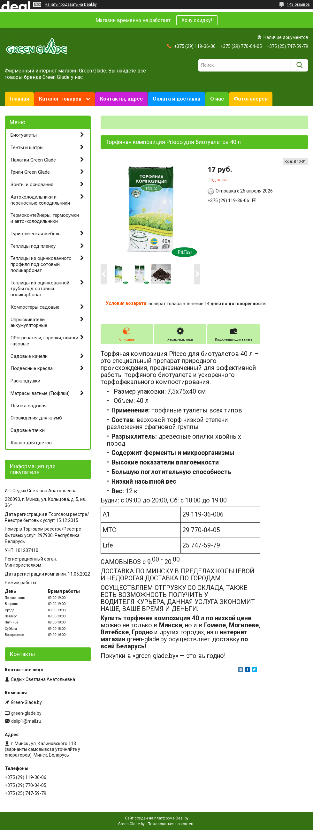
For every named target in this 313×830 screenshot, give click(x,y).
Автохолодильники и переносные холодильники (40, 200)
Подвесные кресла (32, 368)
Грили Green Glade (30, 172)
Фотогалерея (251, 99)
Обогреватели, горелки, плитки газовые (44, 341)
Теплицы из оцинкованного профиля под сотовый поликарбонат (41, 264)
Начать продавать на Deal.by (71, 4)
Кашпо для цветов (31, 443)
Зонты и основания (32, 184)
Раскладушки (25, 381)
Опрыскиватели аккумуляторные (29, 322)
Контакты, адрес (121, 99)
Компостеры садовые (35, 307)
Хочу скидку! (196, 20)
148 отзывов (298, 4)
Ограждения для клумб (36, 418)
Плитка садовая (29, 406)
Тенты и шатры (27, 147)
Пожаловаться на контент (171, 824)
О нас (217, 99)
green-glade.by (26, 713)
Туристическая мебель (36, 234)
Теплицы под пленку (33, 246)
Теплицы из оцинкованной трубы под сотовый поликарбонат (40, 289)
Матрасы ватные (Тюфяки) (40, 393)
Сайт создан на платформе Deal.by (156, 818)
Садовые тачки (28, 430)
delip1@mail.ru (26, 721)
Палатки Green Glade (33, 160)
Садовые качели (29, 356)
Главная (19, 99)
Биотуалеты (24, 135)
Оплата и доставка (176, 99)
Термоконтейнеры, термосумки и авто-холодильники (45, 218)
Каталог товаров (60, 99)
